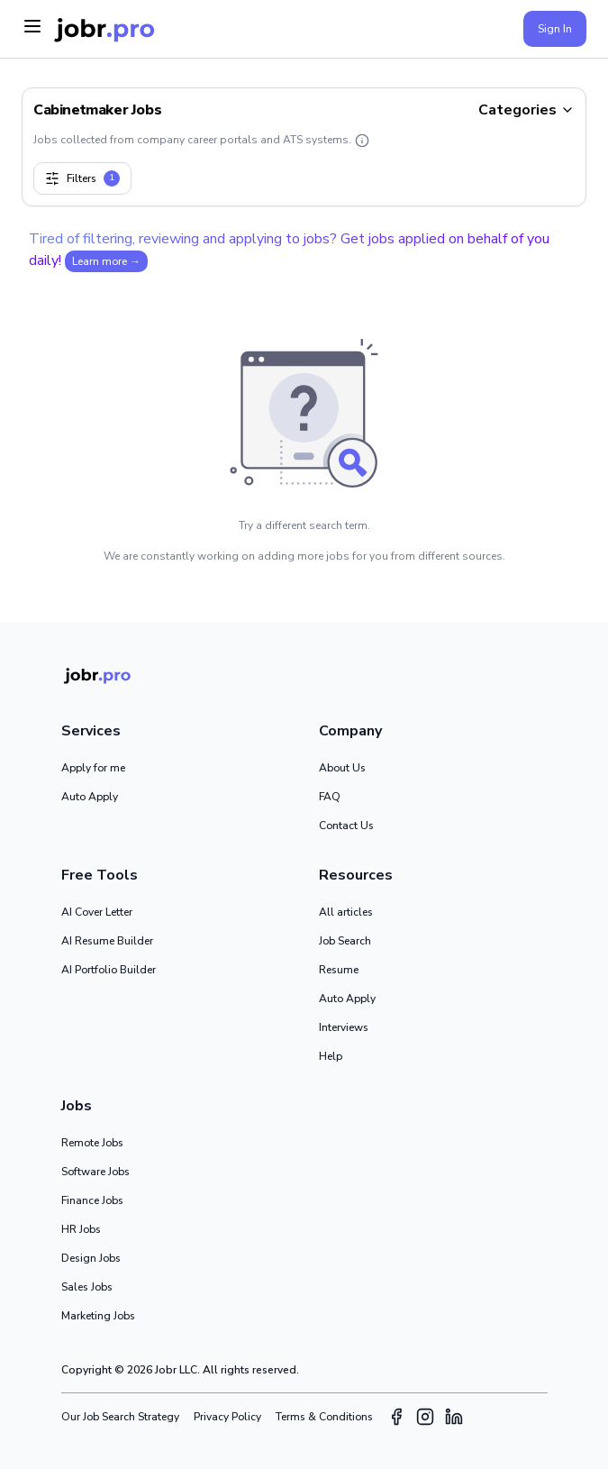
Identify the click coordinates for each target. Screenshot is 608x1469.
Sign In (555, 29)
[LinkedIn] (454, 1417)
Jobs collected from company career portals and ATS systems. (201, 140)
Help (330, 1056)
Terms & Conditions (324, 1417)
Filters (82, 178)
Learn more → (106, 261)
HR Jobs (81, 1229)
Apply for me (93, 768)
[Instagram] (425, 1417)
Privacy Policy (227, 1417)
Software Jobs (95, 1171)
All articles (346, 912)
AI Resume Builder (107, 941)
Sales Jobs (87, 1287)
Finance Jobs (92, 1200)
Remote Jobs (92, 1143)
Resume (338, 970)
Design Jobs (91, 1258)
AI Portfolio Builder (108, 970)
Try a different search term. (304, 525)
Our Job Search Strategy (120, 1417)
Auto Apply (89, 796)
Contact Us (346, 825)
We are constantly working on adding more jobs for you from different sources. (304, 556)
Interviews (343, 1027)
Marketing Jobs (98, 1316)
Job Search (345, 941)
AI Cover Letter (96, 912)
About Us (342, 768)
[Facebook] (396, 1417)
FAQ (329, 796)
